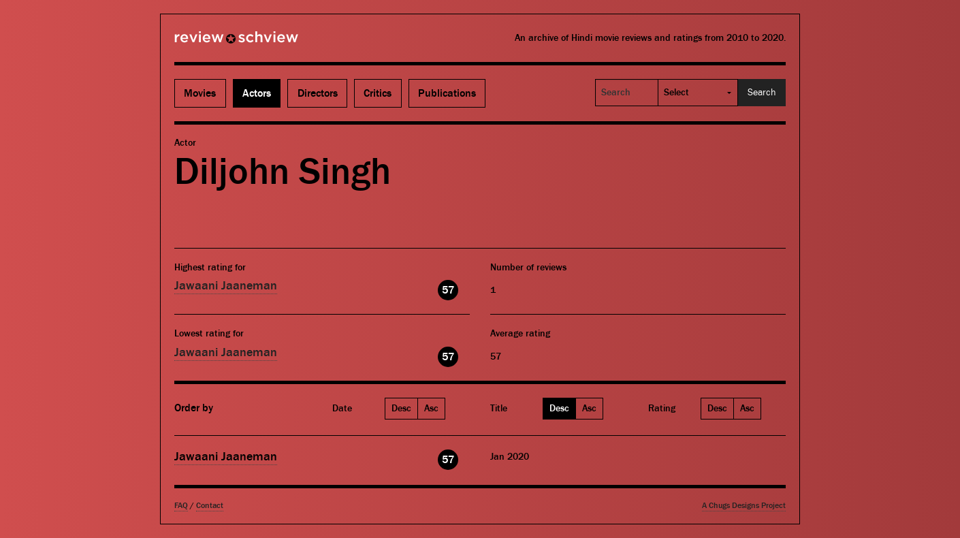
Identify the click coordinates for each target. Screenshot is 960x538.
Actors (256, 93)
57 (448, 290)
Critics (377, 93)
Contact (209, 506)
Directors (318, 93)
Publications (447, 93)
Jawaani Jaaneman (225, 286)
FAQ (181, 506)
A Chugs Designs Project (744, 506)
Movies (200, 93)
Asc (431, 408)
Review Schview (213, 43)
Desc (401, 408)
